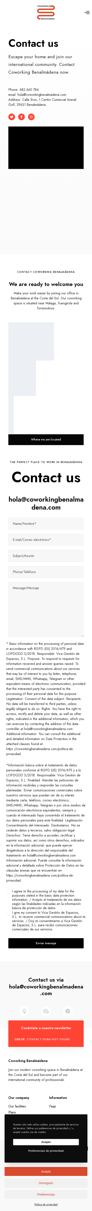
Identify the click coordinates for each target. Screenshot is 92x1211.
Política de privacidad (46, 1204)
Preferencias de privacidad (46, 1150)
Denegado (46, 1183)
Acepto (46, 1171)
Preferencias (46, 1194)
